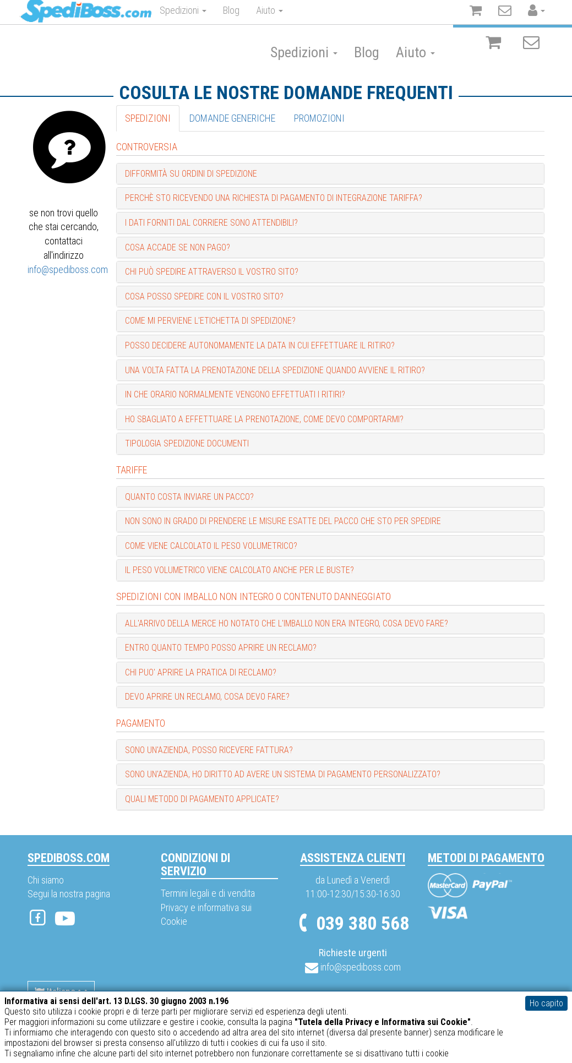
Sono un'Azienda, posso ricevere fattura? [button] (209, 750)
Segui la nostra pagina (69, 894)
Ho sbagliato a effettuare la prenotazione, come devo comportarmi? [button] (264, 419)
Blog (366, 52)
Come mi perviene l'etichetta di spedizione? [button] (210, 320)
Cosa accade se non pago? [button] (177, 247)
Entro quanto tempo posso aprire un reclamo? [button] (221, 647)
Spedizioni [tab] (148, 118)
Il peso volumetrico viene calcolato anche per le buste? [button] (239, 570)
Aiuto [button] (415, 52)
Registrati (479, 14)
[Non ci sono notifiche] (531, 43)
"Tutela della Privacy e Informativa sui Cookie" (383, 1022)
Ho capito (546, 1003)
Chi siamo (46, 880)
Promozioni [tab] (319, 118)
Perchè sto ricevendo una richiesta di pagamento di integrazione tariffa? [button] (273, 198)
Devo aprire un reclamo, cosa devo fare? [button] (207, 696)
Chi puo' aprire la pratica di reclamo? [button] (200, 672)
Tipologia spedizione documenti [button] (187, 443)
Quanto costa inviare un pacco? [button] (189, 497)
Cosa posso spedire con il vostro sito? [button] (204, 296)
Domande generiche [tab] (232, 118)
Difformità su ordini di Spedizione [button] (191, 173)
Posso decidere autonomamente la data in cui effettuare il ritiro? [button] (260, 345)
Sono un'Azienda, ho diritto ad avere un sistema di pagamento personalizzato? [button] (282, 774)
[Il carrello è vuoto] (493, 43)
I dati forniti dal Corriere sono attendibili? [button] (211, 222)
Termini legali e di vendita (208, 893)
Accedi (529, 12)
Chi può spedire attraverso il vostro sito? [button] (211, 271)
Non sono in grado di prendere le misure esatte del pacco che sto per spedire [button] (283, 521)
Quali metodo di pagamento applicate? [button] (202, 799)
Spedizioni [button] (303, 52)
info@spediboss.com (68, 269)
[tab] (330, 173)
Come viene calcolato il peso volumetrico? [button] (211, 546)
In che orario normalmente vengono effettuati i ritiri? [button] (235, 394)
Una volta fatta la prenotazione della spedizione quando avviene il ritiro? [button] (275, 370)
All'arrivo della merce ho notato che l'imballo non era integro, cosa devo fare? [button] (286, 623)
